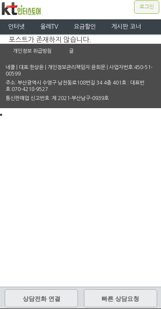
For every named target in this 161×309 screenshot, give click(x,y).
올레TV (49, 27)
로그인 (147, 6)
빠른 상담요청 (120, 298)
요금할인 (85, 27)
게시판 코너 (126, 27)
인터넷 (16, 27)
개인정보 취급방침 (32, 51)
